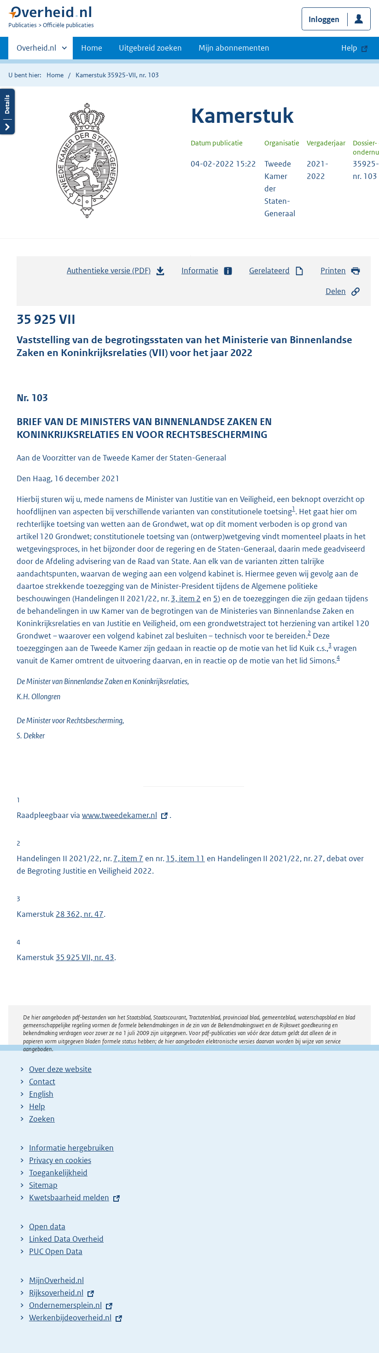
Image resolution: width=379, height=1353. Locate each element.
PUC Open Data (55, 1251)
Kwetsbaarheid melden (69, 1197)
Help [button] (349, 48)
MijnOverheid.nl (56, 1280)
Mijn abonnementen (233, 48)
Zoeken (42, 1119)
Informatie (207, 270)
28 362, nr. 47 (80, 914)
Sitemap (43, 1185)
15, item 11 (185, 858)
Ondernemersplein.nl (65, 1305)
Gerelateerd (276, 270)
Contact (42, 1082)
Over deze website (60, 1069)
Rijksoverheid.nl (56, 1293)
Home (91, 48)
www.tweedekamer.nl (119, 815)
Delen (343, 291)
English (41, 1094)
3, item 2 (186, 598)
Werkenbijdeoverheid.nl (70, 1318)
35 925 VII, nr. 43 (85, 957)
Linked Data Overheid (66, 1239)
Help (37, 1106)
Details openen (7, 111)
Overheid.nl (36, 50)
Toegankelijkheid (58, 1173)
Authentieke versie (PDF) (116, 273)
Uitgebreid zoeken (150, 48)
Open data (47, 1226)
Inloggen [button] (324, 19)
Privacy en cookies (60, 1160)
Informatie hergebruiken (71, 1148)
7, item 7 (128, 858)
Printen (341, 270)
